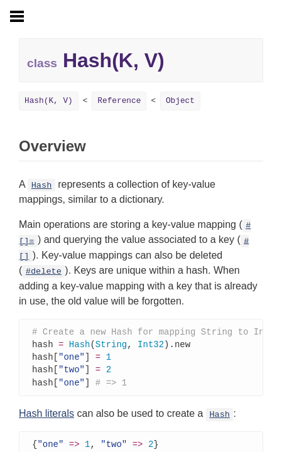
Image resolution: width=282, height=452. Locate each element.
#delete (44, 271)
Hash (41, 185)
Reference (119, 100)
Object (180, 100)
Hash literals (46, 416)
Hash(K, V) (48, 100)
